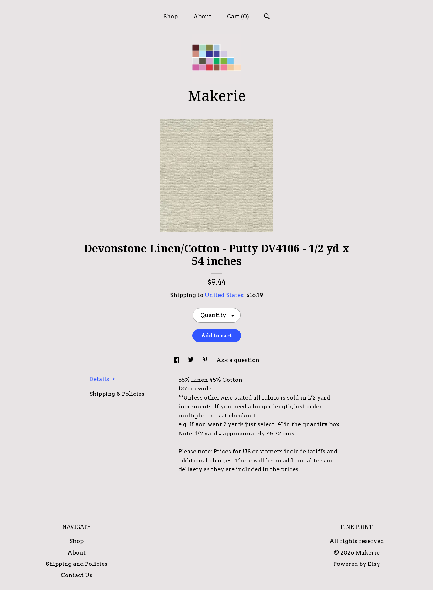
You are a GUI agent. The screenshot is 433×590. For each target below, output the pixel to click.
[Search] (267, 17)
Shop (170, 16)
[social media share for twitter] (191, 360)
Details (102, 379)
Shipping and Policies (76, 563)
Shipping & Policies (116, 393)
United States (224, 295)
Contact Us (76, 575)
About (202, 16)
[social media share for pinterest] (205, 360)
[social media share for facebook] (177, 360)
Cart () (238, 16)
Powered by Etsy (356, 563)
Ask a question (238, 360)
